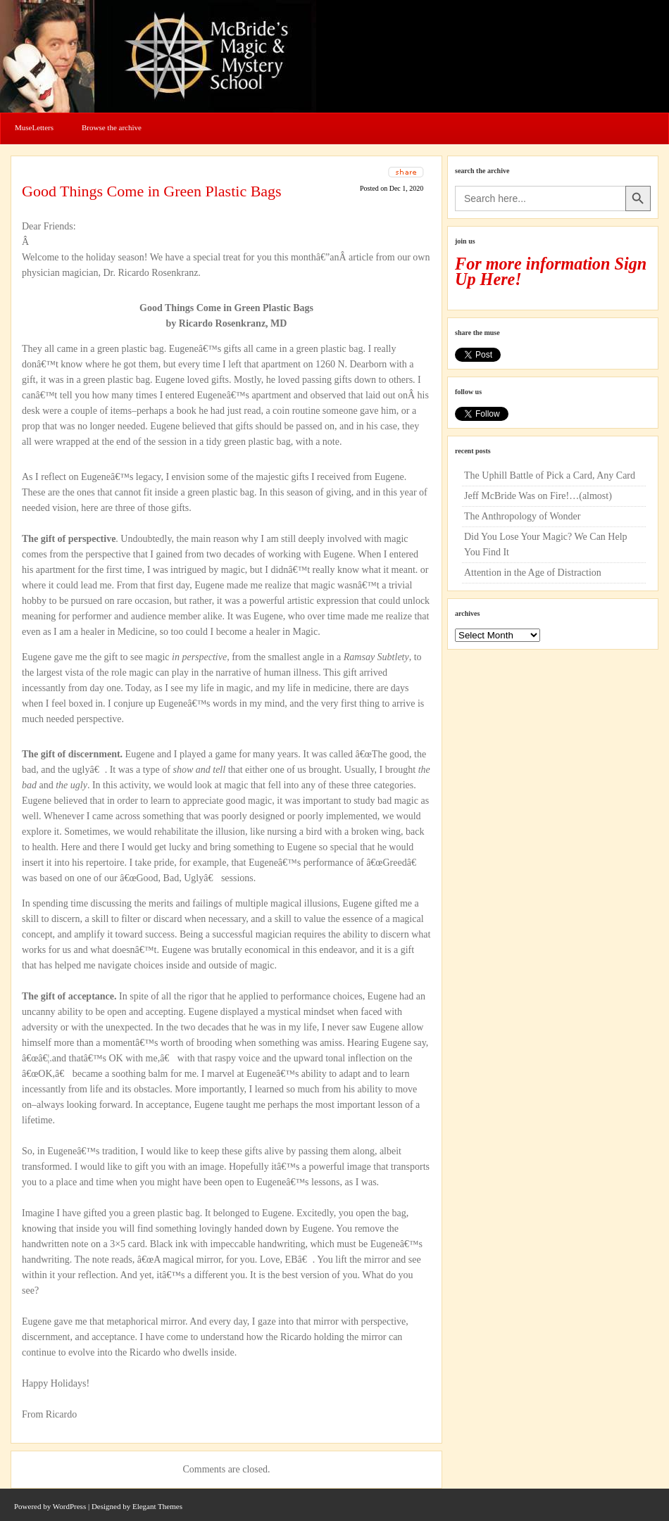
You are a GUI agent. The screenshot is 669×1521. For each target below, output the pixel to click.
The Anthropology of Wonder (522, 516)
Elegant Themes (157, 1506)
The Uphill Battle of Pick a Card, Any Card (549, 475)
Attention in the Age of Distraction (532, 572)
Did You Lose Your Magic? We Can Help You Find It (545, 544)
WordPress (69, 1506)
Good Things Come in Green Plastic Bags (152, 191)
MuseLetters (34, 127)
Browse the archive (112, 127)
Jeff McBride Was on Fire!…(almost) (538, 496)
